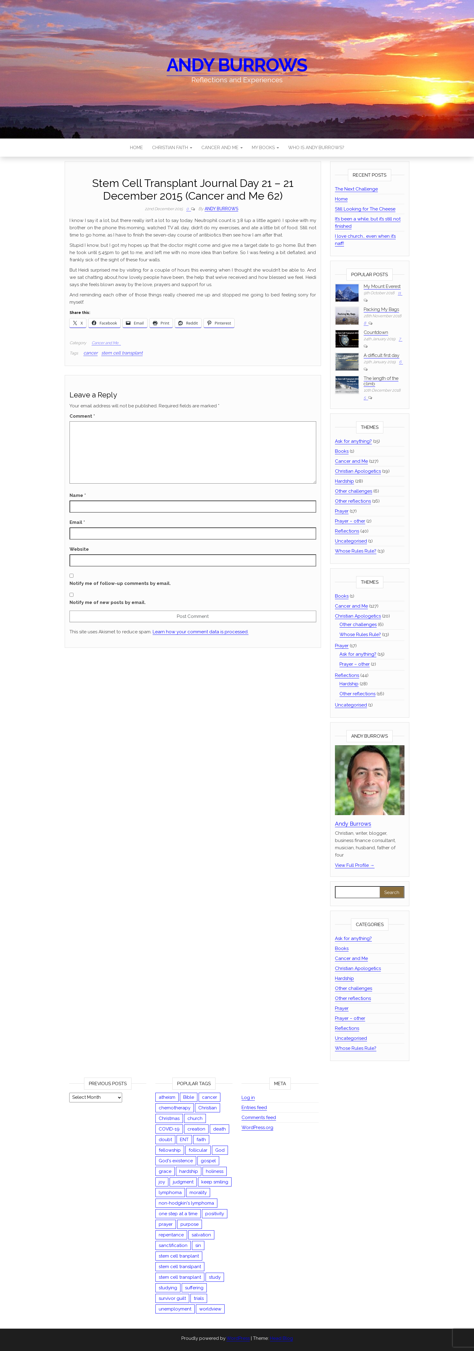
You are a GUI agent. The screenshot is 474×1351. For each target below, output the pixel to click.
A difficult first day (381, 355)
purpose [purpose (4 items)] (189, 1224)
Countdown (376, 332)
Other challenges (353, 491)
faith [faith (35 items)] (201, 1139)
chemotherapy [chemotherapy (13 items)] (174, 1108)
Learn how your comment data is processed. (200, 632)
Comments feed (259, 1117)
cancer (90, 353)
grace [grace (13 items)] (165, 1171)
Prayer (342, 511)
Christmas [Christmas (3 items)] (169, 1118)
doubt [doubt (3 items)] (165, 1139)
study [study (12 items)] (215, 1277)
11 (399, 293)
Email (77, 522)
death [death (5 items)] (219, 1129)
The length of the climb (381, 381)
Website (79, 549)
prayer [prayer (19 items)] (166, 1224)
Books (342, 451)
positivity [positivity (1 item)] (214, 1213)
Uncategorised (351, 541)
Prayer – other (350, 521)
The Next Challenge (356, 189)
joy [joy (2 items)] (162, 1182)
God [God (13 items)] (220, 1150)
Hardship (344, 481)
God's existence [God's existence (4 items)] (176, 1160)
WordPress (238, 1338)
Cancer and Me (222, 147)
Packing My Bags (381, 309)
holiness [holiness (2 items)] (214, 1171)
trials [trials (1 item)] (199, 1298)
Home (136, 147)
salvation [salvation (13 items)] (201, 1235)
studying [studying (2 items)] (168, 1288)
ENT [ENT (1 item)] (184, 1139)
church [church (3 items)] (195, 1118)
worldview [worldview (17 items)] (210, 1309)
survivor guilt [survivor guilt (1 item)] (172, 1298)
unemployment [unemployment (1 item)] (175, 1309)
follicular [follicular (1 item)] (198, 1150)
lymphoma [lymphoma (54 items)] (170, 1192)
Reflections (347, 531)
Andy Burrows (237, 65)
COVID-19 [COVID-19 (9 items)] (169, 1129)
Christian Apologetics (358, 471)
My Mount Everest (382, 286)
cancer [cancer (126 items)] (209, 1097)
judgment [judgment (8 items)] (183, 1182)
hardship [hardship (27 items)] (188, 1171)
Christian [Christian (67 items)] (207, 1108)
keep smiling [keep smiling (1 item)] (214, 1182)
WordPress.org (257, 1127)
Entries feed (254, 1107)
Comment (82, 416)
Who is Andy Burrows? (316, 147)
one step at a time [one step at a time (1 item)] (178, 1213)
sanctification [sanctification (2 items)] (173, 1245)
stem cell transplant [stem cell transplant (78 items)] (180, 1277)
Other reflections (353, 501)
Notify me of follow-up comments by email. (120, 583)
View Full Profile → (355, 865)
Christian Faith (172, 147)
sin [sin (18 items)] (198, 1245)
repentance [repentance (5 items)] (171, 1235)
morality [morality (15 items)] (198, 1192)
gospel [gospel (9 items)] (208, 1160)
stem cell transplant (122, 353)
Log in (248, 1097)
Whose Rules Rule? (355, 551)
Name (78, 495)
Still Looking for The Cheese (365, 209)
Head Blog (281, 1338)
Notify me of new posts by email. (108, 602)
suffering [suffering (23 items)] (194, 1288)
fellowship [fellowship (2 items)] (170, 1150)
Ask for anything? (353, 441)
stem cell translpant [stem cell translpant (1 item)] (180, 1266)
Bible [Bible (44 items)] (188, 1097)
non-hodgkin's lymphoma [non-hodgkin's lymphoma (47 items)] (186, 1203)
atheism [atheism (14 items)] (167, 1097)
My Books (265, 147)
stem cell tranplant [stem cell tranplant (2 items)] (179, 1256)
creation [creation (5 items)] (196, 1129)
